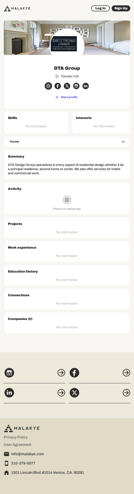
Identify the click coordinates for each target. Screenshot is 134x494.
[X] (99, 395)
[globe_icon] (48, 86)
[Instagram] (34, 375)
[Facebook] (99, 375)
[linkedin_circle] (85, 86)
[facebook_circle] (57, 86)
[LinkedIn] (34, 395)
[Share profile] (66, 97)
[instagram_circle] (76, 86)
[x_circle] (67, 86)
